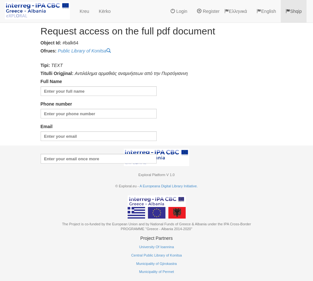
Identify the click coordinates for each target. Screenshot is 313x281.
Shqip (294, 11)
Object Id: (51, 42)
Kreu (84, 11)
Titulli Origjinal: (57, 73)
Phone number (56, 104)
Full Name (51, 81)
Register (208, 11)
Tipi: (45, 65)
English (266, 11)
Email (47, 126)
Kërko (105, 11)
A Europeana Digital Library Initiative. (169, 186)
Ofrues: (49, 50)
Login (179, 11)
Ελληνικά (235, 11)
